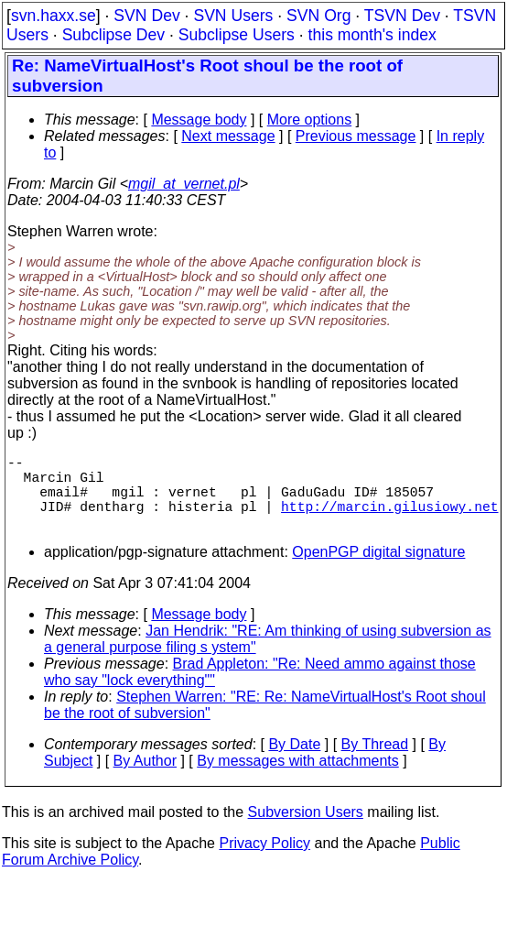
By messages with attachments (298, 779)
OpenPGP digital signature (378, 570)
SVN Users (233, 15)
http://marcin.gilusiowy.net (389, 520)
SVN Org (318, 15)
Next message (228, 136)
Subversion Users (305, 830)
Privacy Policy (264, 861)
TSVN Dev (402, 15)
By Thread (375, 762)
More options (309, 119)
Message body (198, 119)
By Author (145, 779)
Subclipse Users (236, 35)
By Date (294, 762)
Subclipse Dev (113, 35)
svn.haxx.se (53, 15)
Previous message (356, 136)
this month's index (372, 35)
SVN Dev (146, 15)
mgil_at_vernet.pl (184, 183)
